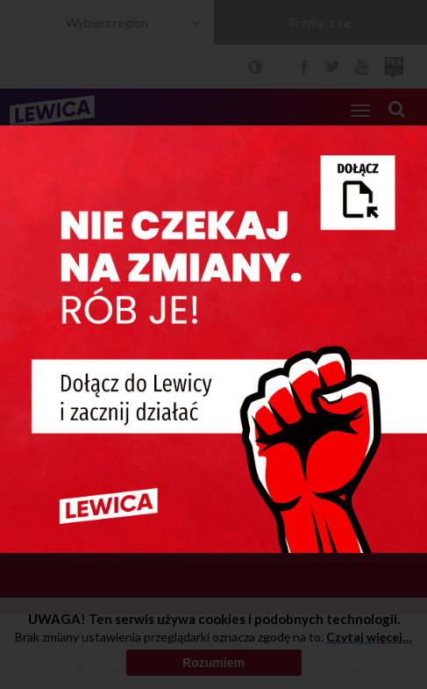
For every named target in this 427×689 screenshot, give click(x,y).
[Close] (411, 139)
